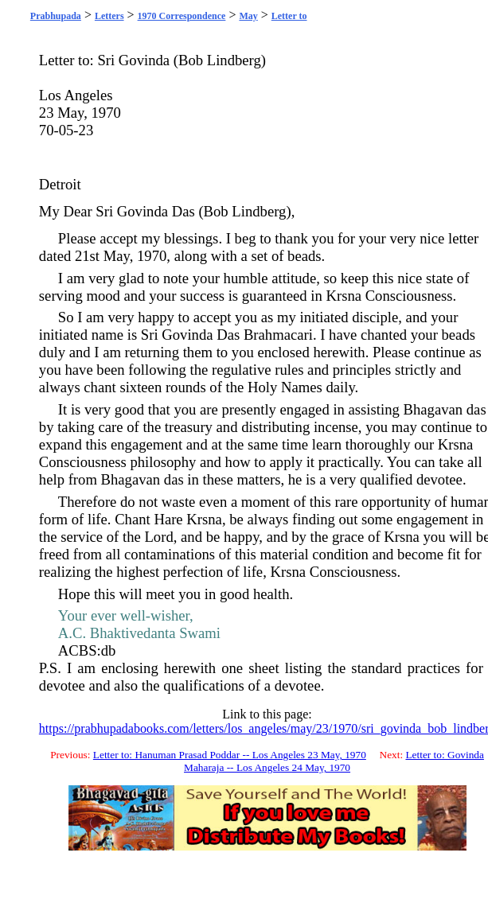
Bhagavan (433, 409)
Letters (109, 15)
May (248, 15)
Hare (168, 519)
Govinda (144, 60)
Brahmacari (278, 334)
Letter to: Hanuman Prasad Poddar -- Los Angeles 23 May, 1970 (229, 755)
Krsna (343, 295)
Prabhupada (55, 15)
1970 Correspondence (182, 15)
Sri (106, 60)
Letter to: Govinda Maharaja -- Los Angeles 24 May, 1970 (334, 761)
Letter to (289, 15)
